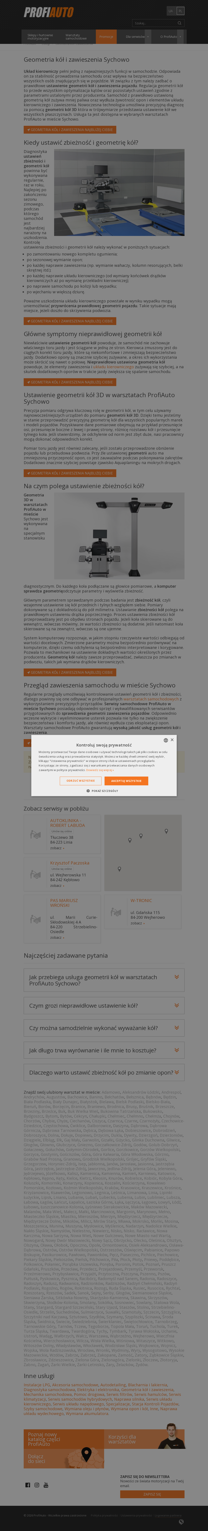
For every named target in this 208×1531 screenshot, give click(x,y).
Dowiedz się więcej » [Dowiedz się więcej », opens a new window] (100, 770)
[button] (104, 791)
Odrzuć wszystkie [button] (81, 780)
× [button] (171, 740)
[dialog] (104, 765)
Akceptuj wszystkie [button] (126, 781)
